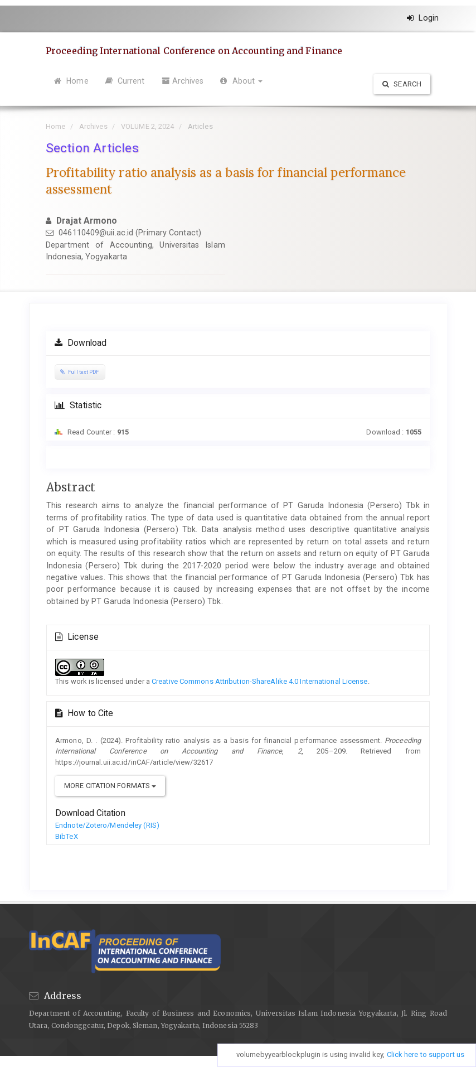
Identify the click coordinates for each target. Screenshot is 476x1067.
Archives (183, 80)
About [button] (241, 80)
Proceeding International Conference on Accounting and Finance (194, 50)
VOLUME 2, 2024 (147, 126)
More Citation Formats (110, 785)
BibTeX (66, 836)
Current (125, 80)
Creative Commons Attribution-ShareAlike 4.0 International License (260, 681)
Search (401, 84)
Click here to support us (425, 1054)
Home (71, 80)
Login (423, 17)
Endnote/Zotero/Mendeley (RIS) (107, 825)
